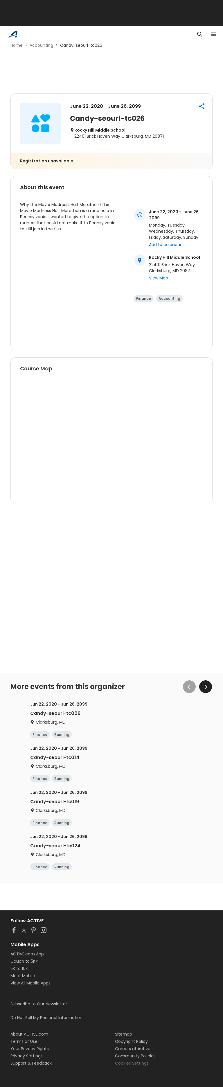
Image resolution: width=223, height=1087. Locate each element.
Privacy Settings (26, 1056)
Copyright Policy (131, 1041)
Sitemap (123, 1034)
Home (16, 45)
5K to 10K (19, 968)
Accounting (41, 45)
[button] (201, 106)
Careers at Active (132, 1049)
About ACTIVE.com (29, 1034)
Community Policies (135, 1056)
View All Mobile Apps (30, 983)
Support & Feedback (31, 1063)
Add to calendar (165, 244)
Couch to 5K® (24, 961)
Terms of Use (23, 1041)
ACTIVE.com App (27, 954)
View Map (158, 278)
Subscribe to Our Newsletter (38, 1004)
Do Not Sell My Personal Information (46, 1017)
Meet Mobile (22, 976)
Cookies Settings (132, 1063)
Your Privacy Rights (29, 1049)
